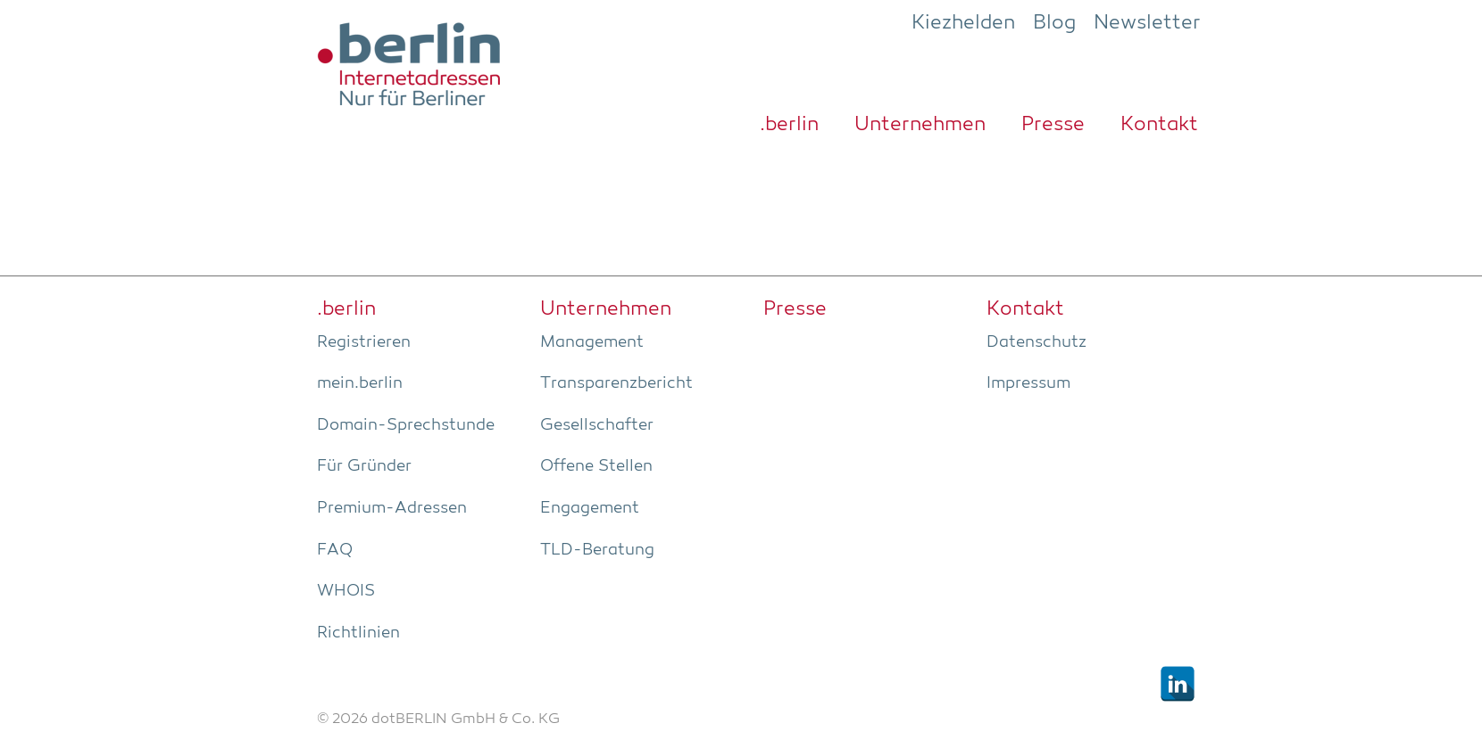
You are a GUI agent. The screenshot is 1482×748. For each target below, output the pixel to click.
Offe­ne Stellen (596, 466)
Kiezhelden (963, 23)
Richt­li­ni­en (358, 633)
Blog (1054, 23)
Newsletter (1147, 23)
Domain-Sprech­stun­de (406, 425)
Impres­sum (1028, 383)
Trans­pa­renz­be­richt (616, 383)
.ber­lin (789, 125)
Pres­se (1053, 125)
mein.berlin (360, 383)
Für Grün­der (364, 466)
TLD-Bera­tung (597, 550)
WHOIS (346, 591)
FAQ (335, 550)
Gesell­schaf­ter (597, 425)
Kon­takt (1159, 125)
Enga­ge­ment (589, 508)
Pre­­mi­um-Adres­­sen (392, 508)
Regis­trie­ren (364, 342)
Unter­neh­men (920, 125)
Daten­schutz (1037, 342)
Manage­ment (592, 342)
